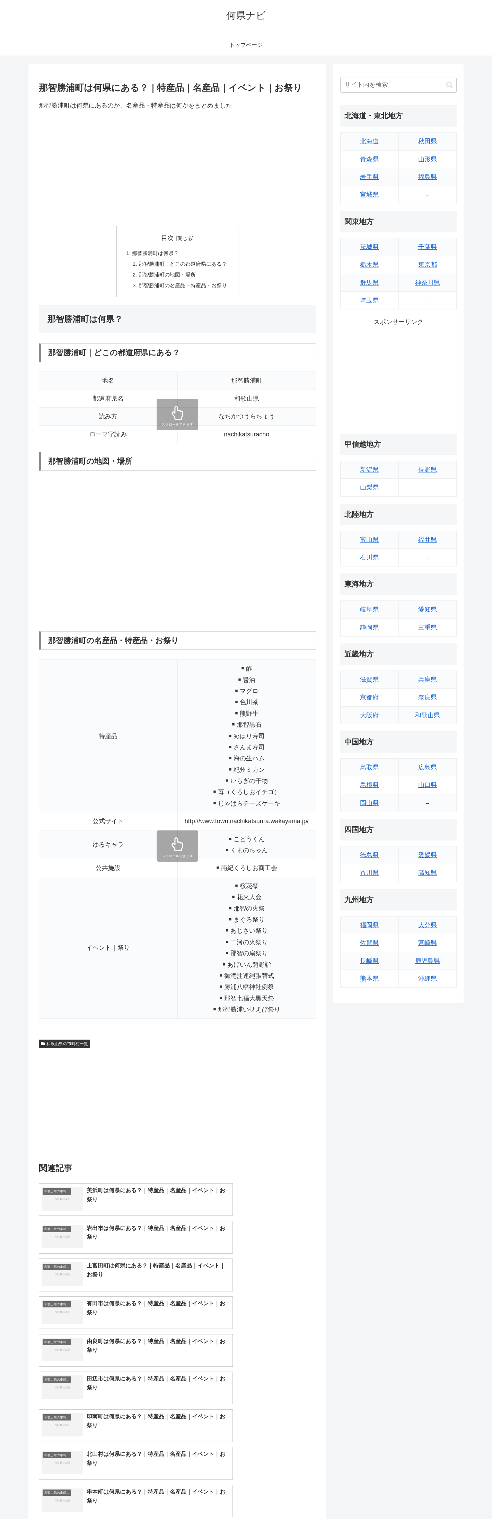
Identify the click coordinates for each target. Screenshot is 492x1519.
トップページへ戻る (379, 1497)
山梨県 (369, 487)
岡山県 (369, 803)
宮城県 (369, 194)
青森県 (369, 159)
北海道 (369, 141)
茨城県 (369, 247)
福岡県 (369, 925)
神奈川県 (427, 282)
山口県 (427, 785)
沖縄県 (427, 978)
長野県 (427, 469)
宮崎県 (427, 942)
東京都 (427, 264)
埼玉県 (369, 300)
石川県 (369, 557)
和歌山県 (427, 715)
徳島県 (369, 855)
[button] (449, 85)
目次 (167, 237)
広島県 (427, 767)
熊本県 (369, 978)
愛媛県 (427, 855)
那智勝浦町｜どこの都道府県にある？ (183, 265)
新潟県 (369, 469)
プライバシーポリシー (432, 1497)
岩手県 (369, 176)
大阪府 (369, 715)
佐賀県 (369, 942)
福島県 (427, 176)
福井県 (427, 539)
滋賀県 (369, 679)
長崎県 (369, 960)
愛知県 (427, 609)
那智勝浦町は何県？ (154, 253)
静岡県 (369, 627)
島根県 (369, 785)
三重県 (427, 627)
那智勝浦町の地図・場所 (166, 276)
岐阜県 (369, 609)
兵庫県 (427, 679)
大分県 (427, 925)
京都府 (369, 697)
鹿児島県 (427, 960)
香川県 (369, 872)
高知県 (427, 872)
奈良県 (427, 697)
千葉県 (427, 247)
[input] (398, 85)
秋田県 (427, 141)
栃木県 (369, 264)
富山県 (369, 539)
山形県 (427, 159)
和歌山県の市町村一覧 (64, 1045)
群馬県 (369, 282)
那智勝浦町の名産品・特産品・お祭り (183, 287)
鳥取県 (369, 767)
